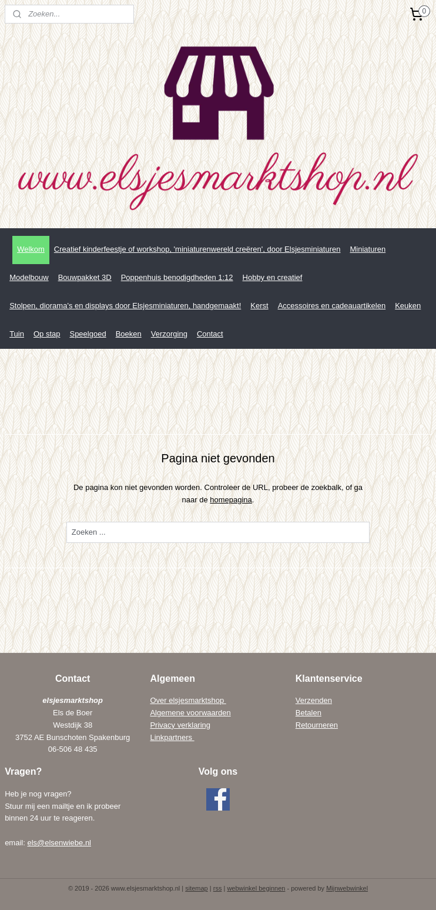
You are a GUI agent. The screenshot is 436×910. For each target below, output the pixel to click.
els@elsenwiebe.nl (59, 842)
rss (217, 888)
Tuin (16, 333)
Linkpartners (172, 737)
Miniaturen (367, 249)
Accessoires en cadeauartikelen (332, 305)
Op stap (47, 333)
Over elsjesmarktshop (188, 700)
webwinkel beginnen (256, 888)
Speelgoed (87, 333)
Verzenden (314, 700)
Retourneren (317, 725)
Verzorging (169, 333)
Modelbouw (29, 277)
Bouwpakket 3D (85, 277)
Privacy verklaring (180, 725)
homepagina (231, 499)
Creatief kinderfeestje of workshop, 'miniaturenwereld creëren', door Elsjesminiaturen (197, 249)
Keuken (408, 305)
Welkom (31, 249)
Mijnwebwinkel (347, 888)
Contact (210, 333)
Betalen (308, 712)
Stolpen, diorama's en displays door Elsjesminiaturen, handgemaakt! (125, 305)
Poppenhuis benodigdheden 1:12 (177, 277)
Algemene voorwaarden (190, 712)
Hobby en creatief (273, 277)
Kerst (259, 305)
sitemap (196, 888)
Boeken (129, 333)
